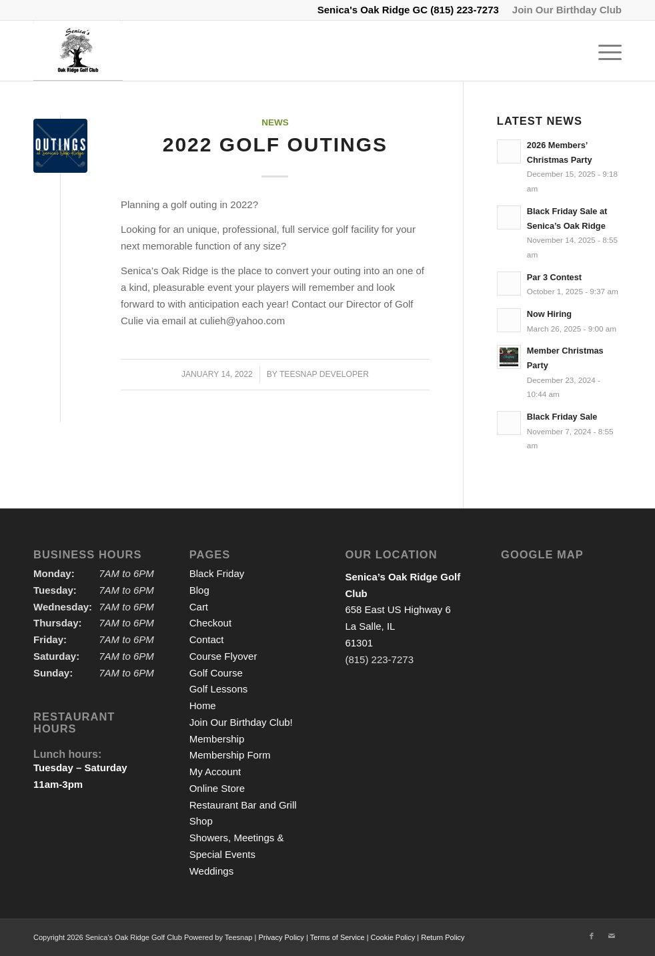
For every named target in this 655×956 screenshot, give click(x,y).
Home (202, 705)
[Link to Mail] (612, 936)
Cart (198, 606)
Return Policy (442, 937)
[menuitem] (564, 10)
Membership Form (230, 755)
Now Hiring (549, 314)
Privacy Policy (280, 937)
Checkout (210, 622)
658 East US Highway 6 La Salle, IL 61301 (402, 609)
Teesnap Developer (324, 374)
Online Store (217, 788)
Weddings (211, 871)
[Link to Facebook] (592, 936)
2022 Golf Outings (275, 144)
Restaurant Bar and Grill (243, 805)
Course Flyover (223, 656)
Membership (217, 739)
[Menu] (603, 51)
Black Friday (217, 573)
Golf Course (216, 672)
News (275, 122)
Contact (206, 639)
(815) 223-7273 (464, 9)
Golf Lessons (218, 688)
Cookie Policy (393, 937)
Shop (201, 821)
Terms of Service (337, 937)
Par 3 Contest (554, 277)
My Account (215, 771)
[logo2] (78, 51)
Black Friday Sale (562, 417)
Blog (199, 590)
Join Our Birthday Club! (241, 722)
